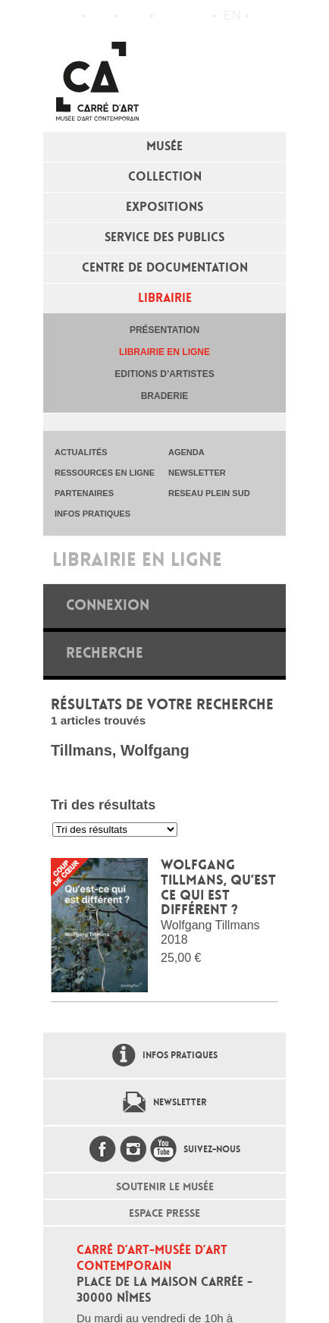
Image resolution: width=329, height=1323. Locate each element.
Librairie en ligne (164, 352)
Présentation (164, 330)
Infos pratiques (134, 16)
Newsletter (179, 1102)
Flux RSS (168, 16)
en (232, 15)
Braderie (165, 396)
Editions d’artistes (164, 374)
